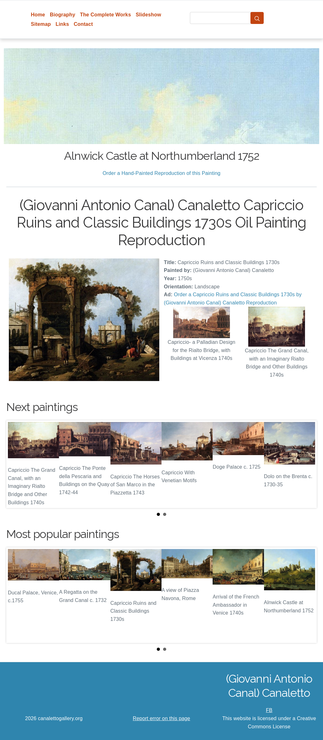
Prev (16, 464)
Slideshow (148, 14)
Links (62, 24)
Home (38, 14)
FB (269, 710)
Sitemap (41, 24)
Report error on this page (161, 718)
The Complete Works (105, 14)
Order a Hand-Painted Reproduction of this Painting (161, 173)
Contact (83, 24)
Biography (62, 14)
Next (307, 464)
